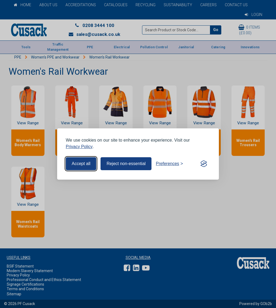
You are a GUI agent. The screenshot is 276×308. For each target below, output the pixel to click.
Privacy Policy (79, 146)
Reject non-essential (126, 163)
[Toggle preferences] (169, 163)
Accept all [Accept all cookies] (81, 163)
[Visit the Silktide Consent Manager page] (203, 163)
